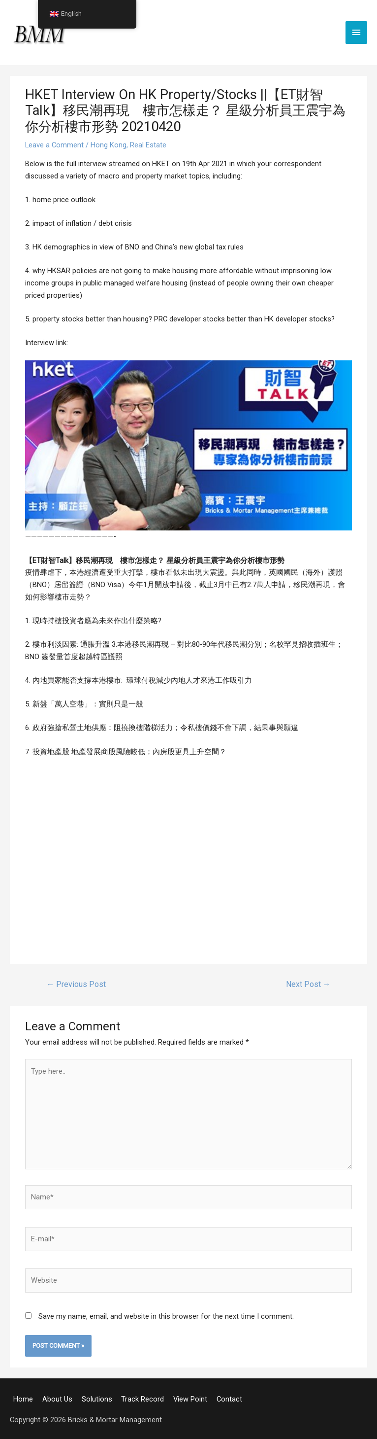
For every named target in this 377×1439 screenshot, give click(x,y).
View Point (190, 1397)
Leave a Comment (54, 144)
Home (23, 1397)
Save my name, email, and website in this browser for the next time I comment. (166, 1314)
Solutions (96, 1397)
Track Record (142, 1397)
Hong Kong (108, 144)
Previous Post (75, 984)
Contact (229, 1397)
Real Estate (148, 144)
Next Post (308, 984)
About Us (57, 1397)
